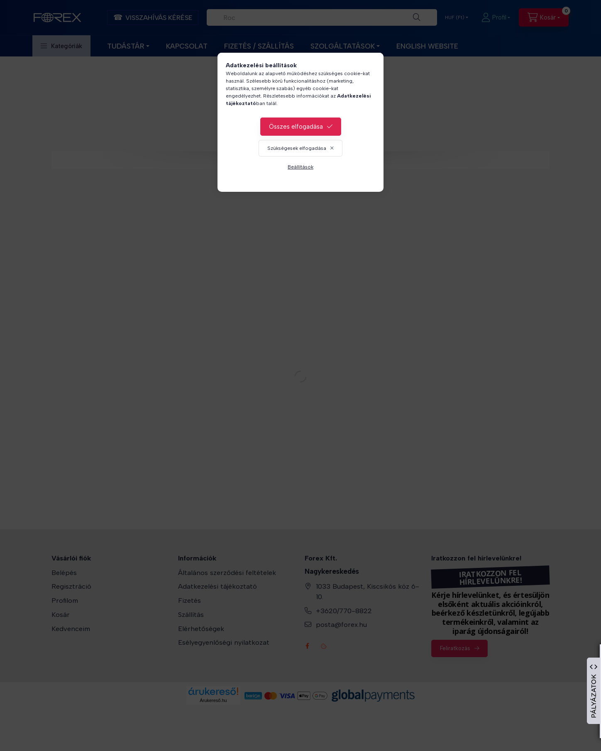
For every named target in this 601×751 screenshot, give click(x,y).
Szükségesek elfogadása (296, 148)
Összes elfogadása (296, 126)
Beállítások (300, 167)
